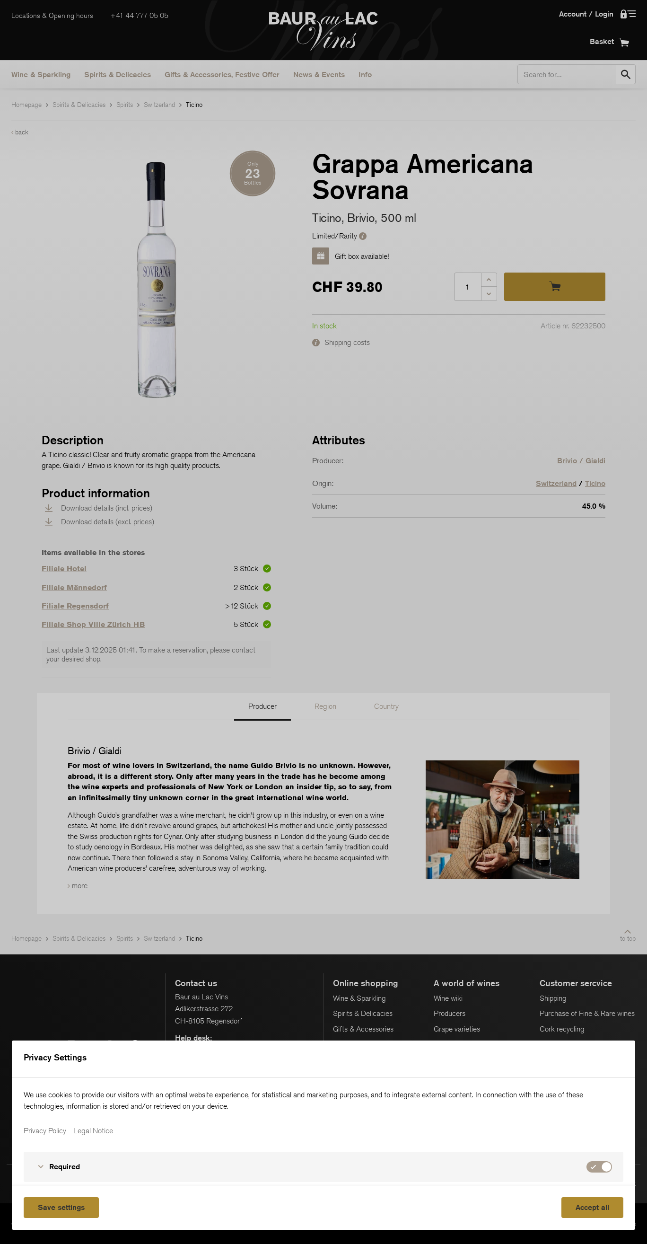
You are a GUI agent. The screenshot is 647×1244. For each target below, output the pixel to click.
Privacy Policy (45, 1131)
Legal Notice (93, 1131)
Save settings (61, 1207)
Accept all (592, 1207)
